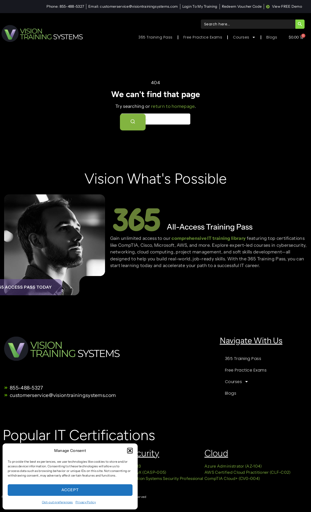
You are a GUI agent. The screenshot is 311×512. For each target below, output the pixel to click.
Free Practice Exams (202, 37)
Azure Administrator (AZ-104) (233, 466)
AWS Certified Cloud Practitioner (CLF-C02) (247, 472)
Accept (70, 489)
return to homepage (172, 106)
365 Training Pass (155, 37)
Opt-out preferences (57, 502)
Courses (244, 37)
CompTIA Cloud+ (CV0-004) (232, 478)
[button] (130, 450)
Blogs (271, 37)
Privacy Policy (86, 502)
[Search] (133, 122)
